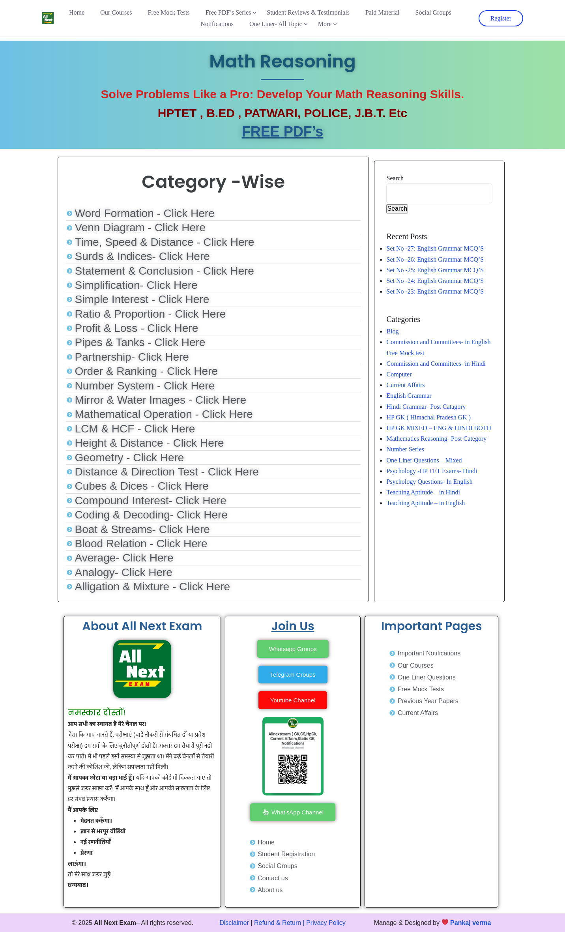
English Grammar (408, 395)
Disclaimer (234, 922)
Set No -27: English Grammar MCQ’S (435, 248)
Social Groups (433, 12)
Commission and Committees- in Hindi (437, 363)
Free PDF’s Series (228, 12)
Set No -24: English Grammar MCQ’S (435, 280)
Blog (392, 331)
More (325, 24)
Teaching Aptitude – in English (425, 503)
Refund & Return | (279, 922)
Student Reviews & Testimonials (308, 12)
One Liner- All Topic (275, 24)
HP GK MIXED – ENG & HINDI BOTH (438, 428)
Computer (399, 374)
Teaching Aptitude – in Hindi (423, 492)
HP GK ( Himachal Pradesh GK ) (428, 417)
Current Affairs (405, 385)
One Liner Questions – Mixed (424, 460)
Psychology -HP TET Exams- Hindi (431, 471)
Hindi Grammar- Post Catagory (426, 406)
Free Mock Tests (169, 12)
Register (500, 18)
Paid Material (382, 12)
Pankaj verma (470, 922)
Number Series (405, 449)
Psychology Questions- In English (429, 481)
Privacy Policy (326, 922)
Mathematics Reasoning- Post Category (436, 438)
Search (395, 178)
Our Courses (116, 12)
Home (76, 12)
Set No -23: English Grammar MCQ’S (435, 291)
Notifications (217, 24)
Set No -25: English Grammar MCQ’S (435, 270)
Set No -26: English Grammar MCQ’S (435, 259)
